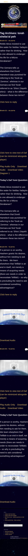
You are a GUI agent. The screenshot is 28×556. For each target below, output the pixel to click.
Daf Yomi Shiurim (9, 531)
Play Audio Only (7, 166)
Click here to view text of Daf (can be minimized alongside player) (13, 156)
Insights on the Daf (9, 532)
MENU (6, 2)
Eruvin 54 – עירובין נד (7, 247)
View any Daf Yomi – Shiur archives (13, 520)
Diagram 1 (5, 173)
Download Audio (7, 340)
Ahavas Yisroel (8, 534)
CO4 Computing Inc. (24, 538)
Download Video (15, 170)
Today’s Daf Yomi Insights (10, 515)
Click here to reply (8, 102)
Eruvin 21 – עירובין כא (7, 40)
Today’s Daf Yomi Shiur (10, 514)
